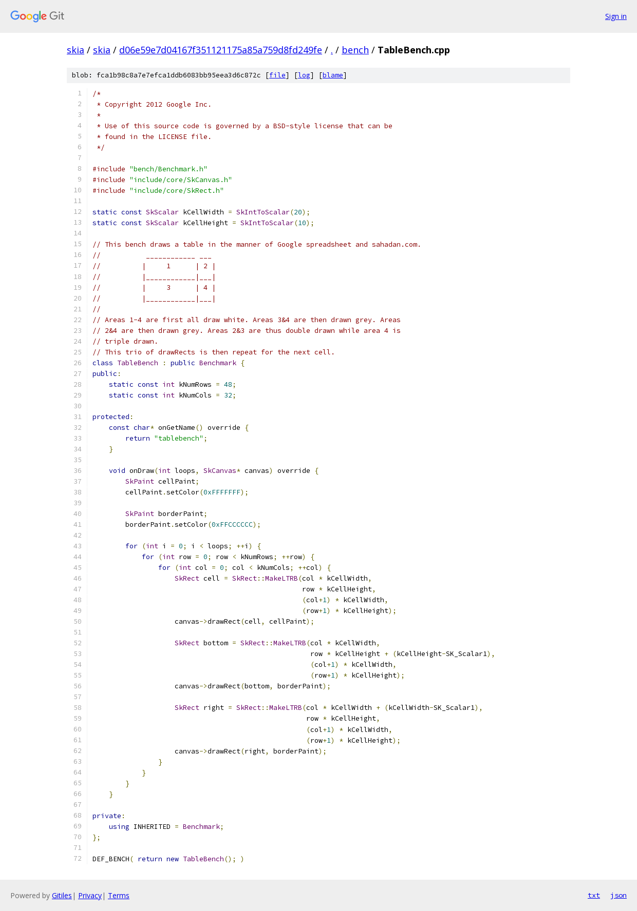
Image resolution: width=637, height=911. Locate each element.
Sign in (616, 16)
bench (355, 50)
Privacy (90, 895)
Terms (118, 895)
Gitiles (62, 895)
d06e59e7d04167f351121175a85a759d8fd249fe (220, 50)
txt (594, 895)
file (277, 75)
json (618, 895)
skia (75, 50)
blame (333, 75)
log (304, 75)
